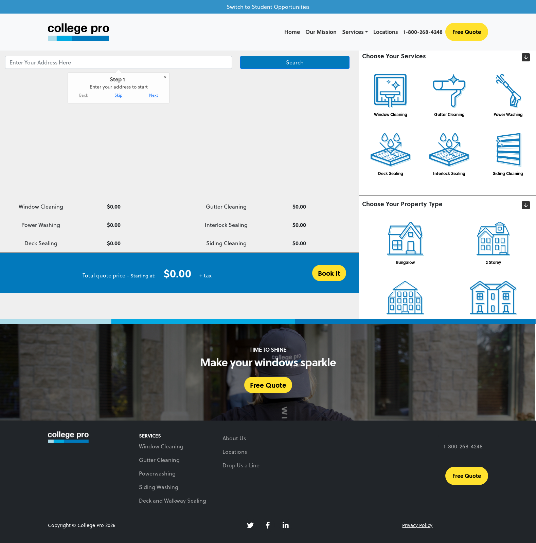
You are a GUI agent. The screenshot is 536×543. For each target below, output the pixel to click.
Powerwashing (157, 473)
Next (153, 95)
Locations (385, 32)
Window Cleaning (161, 446)
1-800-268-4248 (423, 32)
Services (353, 32)
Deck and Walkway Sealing (172, 500)
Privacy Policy (417, 525)
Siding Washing (158, 487)
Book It (329, 273)
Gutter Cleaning (159, 460)
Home (292, 32)
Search (295, 62)
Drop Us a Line (241, 465)
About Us (234, 438)
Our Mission (321, 32)
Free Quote (466, 32)
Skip (118, 95)
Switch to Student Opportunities (268, 7)
